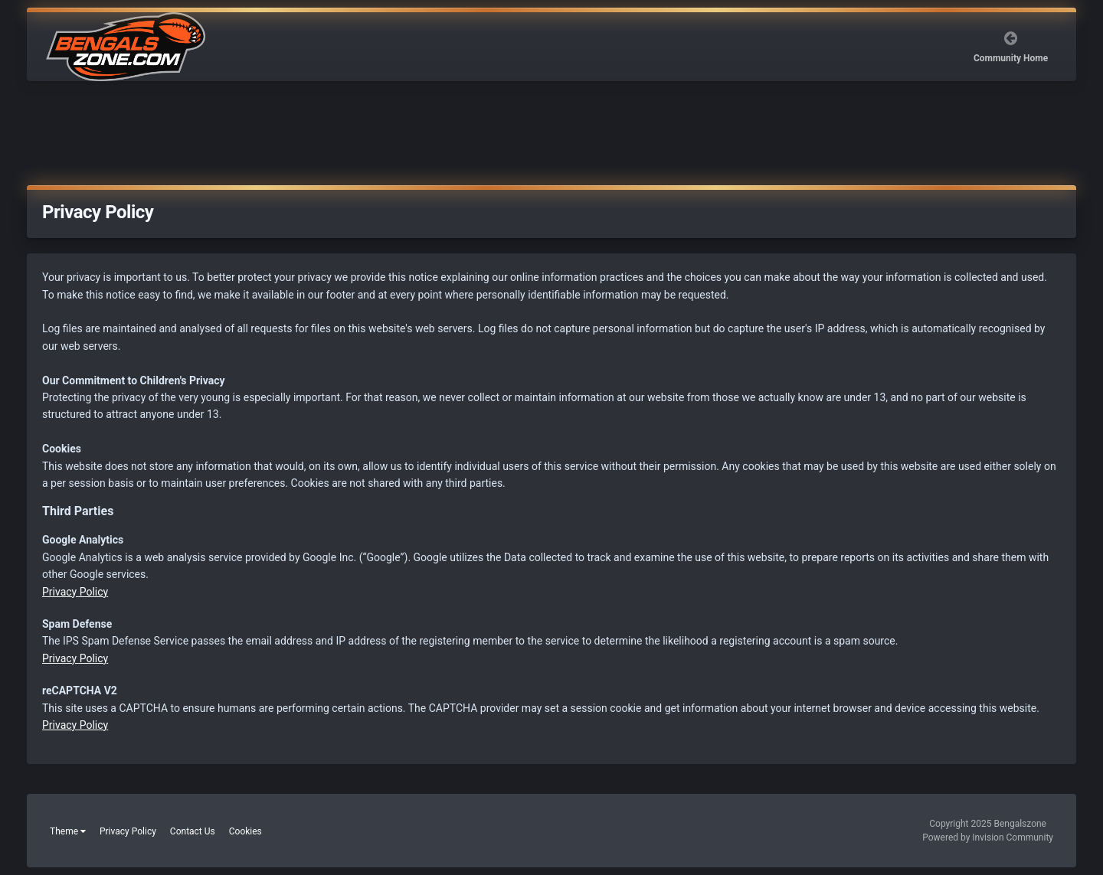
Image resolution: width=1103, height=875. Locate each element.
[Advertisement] (551, 136)
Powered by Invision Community (987, 837)
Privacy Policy (75, 592)
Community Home (1011, 58)
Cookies (245, 831)
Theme (68, 831)
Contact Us (192, 831)
